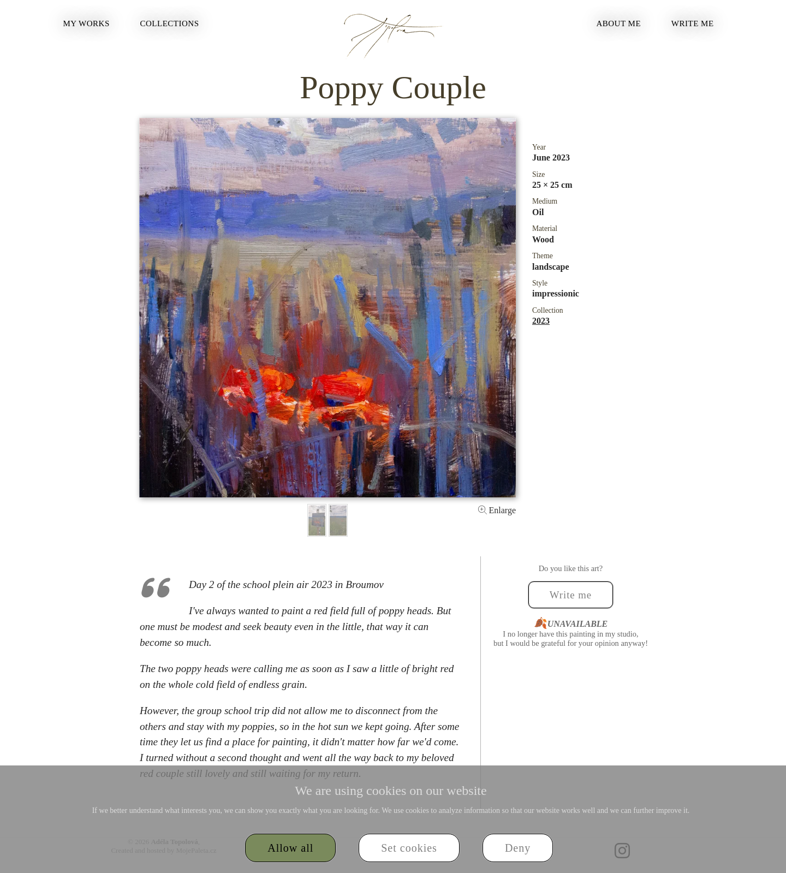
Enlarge (497, 510)
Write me (692, 23)
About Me (618, 23)
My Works (86, 23)
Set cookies (409, 848)
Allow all (290, 848)
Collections (169, 23)
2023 (541, 320)
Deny (518, 848)
